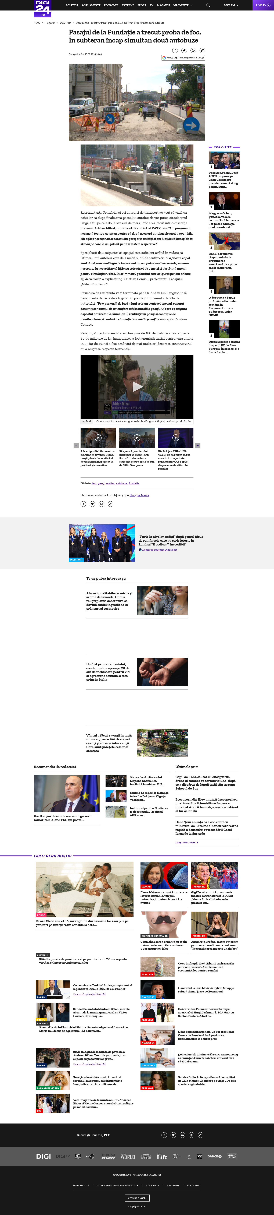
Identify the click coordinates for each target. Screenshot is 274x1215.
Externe (128, 5)
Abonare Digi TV (81, 1185)
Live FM (229, 5)
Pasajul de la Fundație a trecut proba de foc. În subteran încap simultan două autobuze (120, 22)
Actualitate (91, 5)
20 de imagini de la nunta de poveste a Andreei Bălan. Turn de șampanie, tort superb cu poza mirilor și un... (99, 1055)
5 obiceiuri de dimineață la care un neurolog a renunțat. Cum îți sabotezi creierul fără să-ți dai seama (208, 1057)
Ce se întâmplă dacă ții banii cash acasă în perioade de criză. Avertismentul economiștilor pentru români (206, 967)
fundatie (134, 483)
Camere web (173, 1185)
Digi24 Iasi (65, 22)
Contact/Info (194, 1185)
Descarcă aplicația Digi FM (89, 994)
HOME (37, 22)
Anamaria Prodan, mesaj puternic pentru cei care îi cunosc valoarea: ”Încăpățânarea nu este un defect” (214, 945)
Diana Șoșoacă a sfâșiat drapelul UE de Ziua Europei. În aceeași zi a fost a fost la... (224, 347)
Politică (72, 5)
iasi (94, 483)
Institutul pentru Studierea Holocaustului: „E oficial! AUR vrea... (149, 811)
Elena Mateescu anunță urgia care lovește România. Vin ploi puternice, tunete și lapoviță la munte (164, 897)
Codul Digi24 (152, 1185)
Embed (86, 421)
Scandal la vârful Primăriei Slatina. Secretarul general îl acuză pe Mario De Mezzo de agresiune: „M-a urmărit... (83, 1029)
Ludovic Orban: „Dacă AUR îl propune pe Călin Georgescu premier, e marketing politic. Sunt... (223, 180)
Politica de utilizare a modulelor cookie (117, 1185)
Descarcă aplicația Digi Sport (159, 549)
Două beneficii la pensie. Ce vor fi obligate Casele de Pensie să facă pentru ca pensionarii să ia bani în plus (206, 1035)
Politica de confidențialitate (147, 1175)
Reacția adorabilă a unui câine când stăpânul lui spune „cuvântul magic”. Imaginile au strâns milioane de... (98, 1080)
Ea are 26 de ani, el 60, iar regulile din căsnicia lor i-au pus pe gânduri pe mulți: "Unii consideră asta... (82, 923)
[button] (137, 386)
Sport (142, 5)
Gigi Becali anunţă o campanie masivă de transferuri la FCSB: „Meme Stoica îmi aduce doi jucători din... (212, 897)
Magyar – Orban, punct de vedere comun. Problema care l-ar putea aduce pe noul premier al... (224, 220)
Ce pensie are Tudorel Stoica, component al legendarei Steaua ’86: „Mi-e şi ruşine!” (102, 987)
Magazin (163, 5)
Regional (50, 22)
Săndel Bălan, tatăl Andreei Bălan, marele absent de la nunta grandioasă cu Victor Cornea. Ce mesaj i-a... (101, 1012)
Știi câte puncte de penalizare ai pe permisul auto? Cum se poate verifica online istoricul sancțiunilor (83, 960)
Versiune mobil (137, 1198)
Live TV (261, 5)
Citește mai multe (185, 842)
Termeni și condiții (122, 1175)
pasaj (101, 483)
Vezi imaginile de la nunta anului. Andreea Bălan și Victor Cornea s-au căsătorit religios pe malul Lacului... (103, 1103)
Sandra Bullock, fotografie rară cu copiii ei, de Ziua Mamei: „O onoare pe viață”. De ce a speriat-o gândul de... (207, 1080)
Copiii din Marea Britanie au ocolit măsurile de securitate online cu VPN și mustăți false (163, 945)
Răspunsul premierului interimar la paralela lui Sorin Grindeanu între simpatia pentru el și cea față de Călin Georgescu (136, 458)
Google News (139, 495)
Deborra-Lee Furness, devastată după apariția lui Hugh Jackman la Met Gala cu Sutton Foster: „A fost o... (206, 1012)
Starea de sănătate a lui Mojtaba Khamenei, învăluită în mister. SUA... (147, 780)
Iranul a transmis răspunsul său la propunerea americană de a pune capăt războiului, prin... (223, 262)
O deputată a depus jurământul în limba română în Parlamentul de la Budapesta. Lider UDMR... (222, 306)
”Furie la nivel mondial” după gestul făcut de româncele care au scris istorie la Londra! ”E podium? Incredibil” (171, 540)
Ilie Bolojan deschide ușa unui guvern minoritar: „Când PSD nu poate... (63, 818)
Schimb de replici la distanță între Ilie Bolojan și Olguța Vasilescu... (149, 796)
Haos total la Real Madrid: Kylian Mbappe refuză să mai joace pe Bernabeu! (206, 989)
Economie (111, 5)
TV (151, 5)
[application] (137, 387)
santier (110, 483)
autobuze (122, 483)
